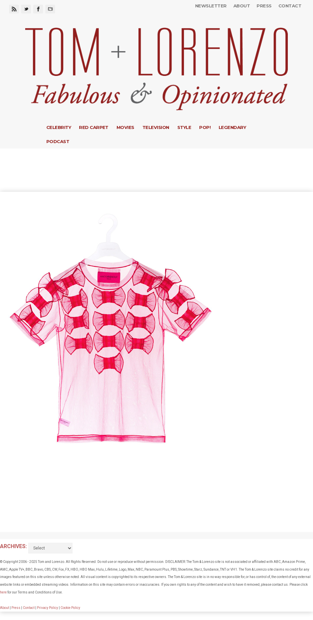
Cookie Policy (70, 608)
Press (264, 5)
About (241, 5)
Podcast (57, 141)
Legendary (232, 127)
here (3, 592)
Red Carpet (93, 127)
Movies (125, 127)
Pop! (205, 127)
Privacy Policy (47, 608)
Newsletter (211, 5)
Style (184, 127)
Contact (289, 5)
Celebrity (58, 127)
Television (155, 127)
